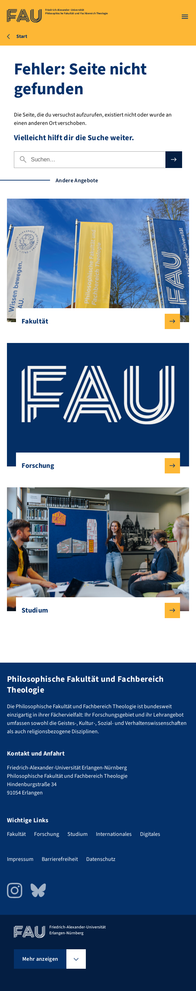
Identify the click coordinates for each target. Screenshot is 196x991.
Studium (95, 610)
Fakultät (95, 321)
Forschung (95, 465)
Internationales (114, 834)
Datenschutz (100, 859)
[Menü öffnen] (185, 16)
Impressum (20, 859)
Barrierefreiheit (60, 859)
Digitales (150, 834)
